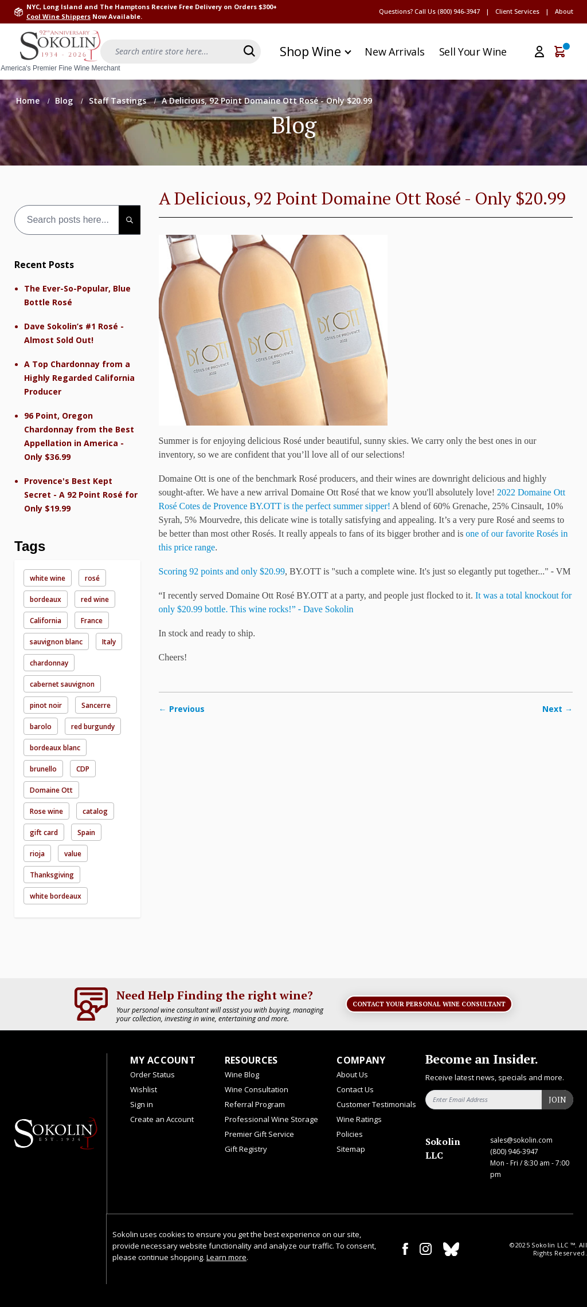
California (45, 620)
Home (29, 100)
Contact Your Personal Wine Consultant (429, 1004)
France (92, 620)
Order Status (152, 1074)
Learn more (226, 1257)
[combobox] (77, 220)
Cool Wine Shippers (58, 16)
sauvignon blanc (56, 642)
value (72, 854)
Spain (86, 832)
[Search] (249, 51)
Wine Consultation (256, 1089)
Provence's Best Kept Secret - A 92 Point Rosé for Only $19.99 (81, 494)
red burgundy (93, 726)
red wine (95, 599)
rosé (92, 578)
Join (557, 1099)
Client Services (517, 11)
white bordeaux (55, 896)
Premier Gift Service (259, 1134)
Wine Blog (242, 1074)
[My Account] (539, 51)
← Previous (182, 708)
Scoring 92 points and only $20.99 (222, 571)
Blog (65, 100)
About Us (352, 1074)
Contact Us (355, 1089)
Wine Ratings (359, 1119)
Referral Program (255, 1104)
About (564, 11)
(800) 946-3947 (458, 11)
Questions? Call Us (407, 11)
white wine (47, 578)
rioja (37, 854)
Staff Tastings (118, 100)
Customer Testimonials (376, 1104)
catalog (95, 811)
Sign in (141, 1104)
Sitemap (350, 1149)
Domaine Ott (51, 790)
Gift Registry (246, 1149)
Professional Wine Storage (271, 1119)
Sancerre (96, 705)
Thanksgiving (52, 875)
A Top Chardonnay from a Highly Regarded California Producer (79, 378)
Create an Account (162, 1119)
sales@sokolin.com (521, 1140)
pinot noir (46, 705)
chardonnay (49, 663)
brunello (43, 769)
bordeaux (45, 599)
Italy (109, 642)
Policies (349, 1134)
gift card (44, 832)
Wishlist (143, 1089)
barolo (41, 726)
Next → (557, 708)
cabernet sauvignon (62, 684)
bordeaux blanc (55, 748)
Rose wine (46, 811)
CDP (82, 769)
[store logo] (60, 51)
